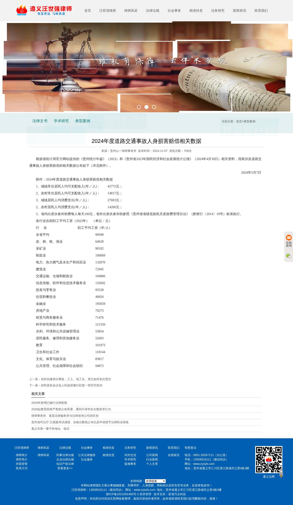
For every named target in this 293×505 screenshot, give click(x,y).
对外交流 (130, 455)
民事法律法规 (65, 455)
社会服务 (87, 459)
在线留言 (174, 455)
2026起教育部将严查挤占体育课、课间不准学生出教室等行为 (71, 409)
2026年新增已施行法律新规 (49, 402)
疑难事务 (130, 463)
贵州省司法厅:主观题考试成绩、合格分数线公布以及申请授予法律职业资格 (80, 422)
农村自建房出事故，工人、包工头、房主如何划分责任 (76, 379)
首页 (87, 10)
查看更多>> (64, 468)
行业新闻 (152, 459)
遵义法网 (269, 476)
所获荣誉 (22, 463)
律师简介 (22, 455)
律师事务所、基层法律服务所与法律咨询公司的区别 (65, 415)
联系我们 (261, 10)
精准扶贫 (196, 10)
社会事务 (174, 10)
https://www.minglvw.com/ (155, 481)
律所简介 (22, 459)
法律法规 (152, 10)
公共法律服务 (87, 455)
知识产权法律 (65, 463)
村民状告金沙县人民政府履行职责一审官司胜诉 (71, 385)
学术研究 (130, 459)
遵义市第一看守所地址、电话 (50, 428)
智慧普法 (190, 447)
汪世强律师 (107, 10)
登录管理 (145, 494)
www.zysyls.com (204, 463)
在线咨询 (289, 241)
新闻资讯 (239, 10)
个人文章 (152, 463)
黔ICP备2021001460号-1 (122, 494)
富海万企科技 (177, 494)
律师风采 (131, 10)
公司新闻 (152, 455)
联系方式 (22, 468)
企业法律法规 (65, 459)
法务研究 (218, 10)
